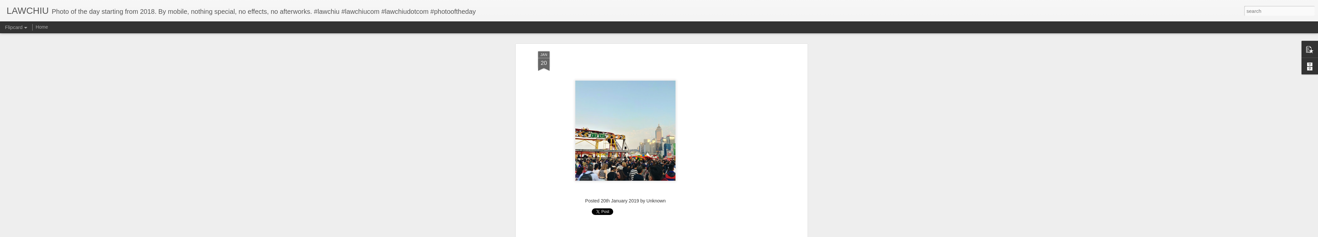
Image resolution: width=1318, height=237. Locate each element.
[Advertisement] (625, 169)
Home (42, 27)
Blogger (679, 233)
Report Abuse (699, 233)
